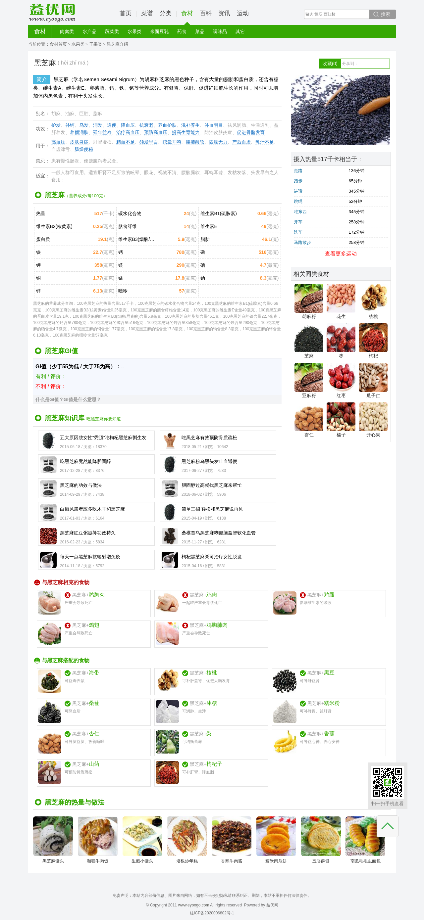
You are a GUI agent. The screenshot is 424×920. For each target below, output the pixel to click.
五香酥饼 (321, 839)
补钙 (70, 125)
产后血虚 (241, 142)
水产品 (89, 31)
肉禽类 (67, 31)
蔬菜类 (112, 31)
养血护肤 (167, 125)
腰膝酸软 (195, 142)
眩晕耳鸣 (172, 142)
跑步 (298, 180)
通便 (111, 125)
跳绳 (298, 201)
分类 (166, 13)
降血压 (128, 125)
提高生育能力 (186, 132)
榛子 (341, 419)
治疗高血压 (127, 132)
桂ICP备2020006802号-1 (212, 913)
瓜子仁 (373, 380)
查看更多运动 (341, 253)
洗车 (298, 232)
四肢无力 (218, 142)
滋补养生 (190, 125)
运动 (243, 13)
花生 (341, 301)
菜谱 (147, 13)
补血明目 (213, 125)
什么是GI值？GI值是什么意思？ (68, 399)
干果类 (95, 44)
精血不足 (125, 142)
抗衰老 (146, 125)
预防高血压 (155, 132)
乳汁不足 (264, 142)
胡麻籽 (308, 301)
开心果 (373, 419)
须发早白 (148, 142)
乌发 (83, 125)
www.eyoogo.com (193, 905)
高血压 (58, 142)
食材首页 (58, 44)
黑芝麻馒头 (53, 839)
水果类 (134, 31)
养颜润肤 (79, 132)
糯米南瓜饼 (276, 839)
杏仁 (308, 419)
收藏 (330, 63)
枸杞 (373, 340)
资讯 (224, 13)
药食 (181, 31)
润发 (97, 125)
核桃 (373, 301)
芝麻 (308, 340)
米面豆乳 (159, 31)
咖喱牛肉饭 (98, 839)
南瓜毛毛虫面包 (365, 839)
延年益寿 (102, 132)
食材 (187, 17)
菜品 (199, 31)
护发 (56, 125)
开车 (298, 221)
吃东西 (300, 211)
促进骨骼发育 (251, 132)
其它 (240, 31)
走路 (298, 170)
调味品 (220, 31)
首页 (126, 13)
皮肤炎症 (79, 142)
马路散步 (302, 242)
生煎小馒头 (142, 839)
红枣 (341, 380)
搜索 (385, 14)
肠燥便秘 (84, 149)
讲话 (298, 191)
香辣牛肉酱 (231, 839)
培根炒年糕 (187, 839)
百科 (206, 13)
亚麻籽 (308, 380)
